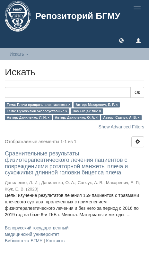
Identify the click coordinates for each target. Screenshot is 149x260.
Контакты (55, 240)
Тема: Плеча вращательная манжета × (38, 105)
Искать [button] (19, 54)
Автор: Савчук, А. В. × (121, 117)
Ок (137, 92)
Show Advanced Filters (121, 126)
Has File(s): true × (87, 111)
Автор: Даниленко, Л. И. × (28, 117)
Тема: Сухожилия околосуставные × (37, 111)
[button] (121, 40)
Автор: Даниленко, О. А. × (76, 117)
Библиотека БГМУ (24, 240)
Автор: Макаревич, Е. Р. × (96, 105)
